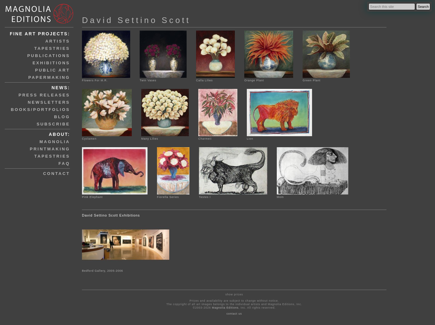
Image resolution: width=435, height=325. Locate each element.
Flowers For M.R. (106, 78)
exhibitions (51, 63)
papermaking (49, 77)
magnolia (54, 141)
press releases (44, 95)
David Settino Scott (136, 20)
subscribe (53, 124)
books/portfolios (40, 109)
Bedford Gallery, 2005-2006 (102, 270)
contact (56, 173)
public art (52, 70)
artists (57, 41)
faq (64, 163)
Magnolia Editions (225, 307)
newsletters (49, 102)
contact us (234, 313)
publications (48, 55)
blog (62, 116)
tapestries (52, 48)
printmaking (50, 149)
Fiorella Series (173, 195)
